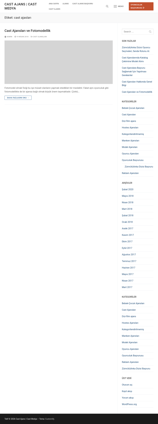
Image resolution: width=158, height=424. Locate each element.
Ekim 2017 (127, 241)
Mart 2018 (127, 209)
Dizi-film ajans (129, 121)
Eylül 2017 (127, 248)
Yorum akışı (128, 397)
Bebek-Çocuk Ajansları (133, 108)
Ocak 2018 (127, 222)
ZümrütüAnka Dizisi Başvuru (139, 166)
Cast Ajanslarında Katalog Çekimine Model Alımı (135, 59)
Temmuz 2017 (129, 261)
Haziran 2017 (128, 267)
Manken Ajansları (130, 140)
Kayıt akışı (127, 391)
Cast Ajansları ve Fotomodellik (28, 31)
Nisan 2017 (127, 280)
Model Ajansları (130, 147)
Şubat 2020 (127, 189)
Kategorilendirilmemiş (133, 134)
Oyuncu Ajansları (130, 153)
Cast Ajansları (39, 37)
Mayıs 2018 (127, 196)
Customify (49, 419)
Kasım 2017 (128, 235)
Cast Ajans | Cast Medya (21, 6)
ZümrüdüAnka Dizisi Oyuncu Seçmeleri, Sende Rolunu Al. (136, 49)
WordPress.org (129, 404)
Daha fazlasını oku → (18, 98)
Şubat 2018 (127, 215)
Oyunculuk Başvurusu (138, 6)
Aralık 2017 (127, 228)
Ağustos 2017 (129, 254)
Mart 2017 (127, 287)
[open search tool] (107, 6)
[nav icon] (119, 6)
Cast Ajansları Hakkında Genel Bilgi (137, 83)
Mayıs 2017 (127, 274)
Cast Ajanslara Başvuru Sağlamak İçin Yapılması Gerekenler (134, 72)
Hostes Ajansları (130, 127)
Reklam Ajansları (130, 173)
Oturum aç (127, 384)
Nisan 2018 (127, 202)
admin (8, 37)
